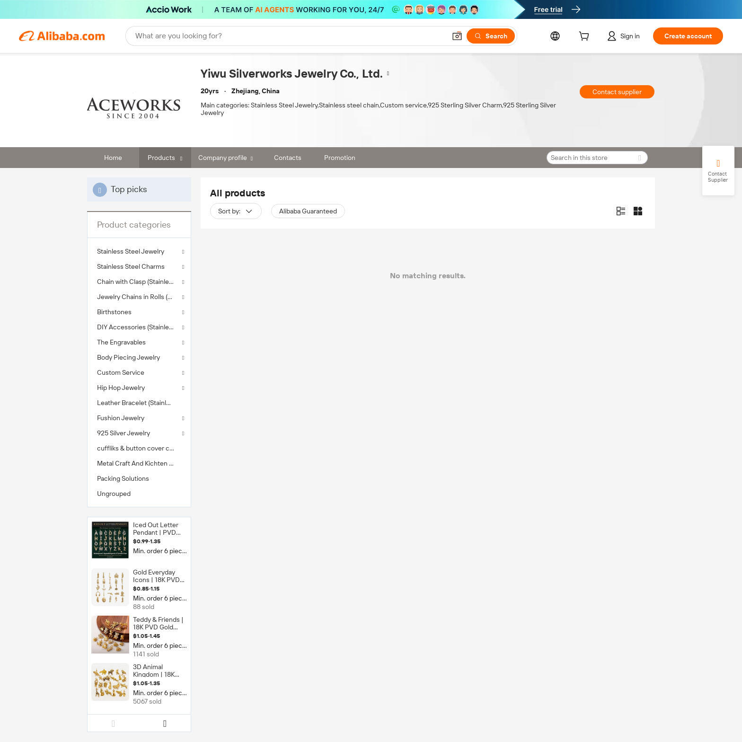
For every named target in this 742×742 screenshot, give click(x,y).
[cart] (586, 37)
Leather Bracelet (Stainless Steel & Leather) (139, 402)
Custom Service (120, 372)
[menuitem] (139, 402)
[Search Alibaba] (289, 36)
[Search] (491, 36)
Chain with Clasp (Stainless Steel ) (139, 281)
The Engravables (121, 342)
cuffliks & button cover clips (138, 448)
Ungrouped (114, 493)
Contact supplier (617, 92)
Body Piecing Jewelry (128, 357)
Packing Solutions (123, 478)
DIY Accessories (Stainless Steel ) (139, 327)
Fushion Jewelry (120, 418)
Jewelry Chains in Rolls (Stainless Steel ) (139, 296)
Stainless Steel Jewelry (130, 251)
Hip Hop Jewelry (121, 387)
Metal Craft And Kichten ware (139, 463)
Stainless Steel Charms (131, 266)
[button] (457, 36)
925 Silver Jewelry (123, 433)
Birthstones (114, 312)
